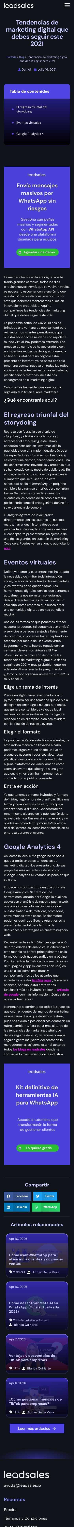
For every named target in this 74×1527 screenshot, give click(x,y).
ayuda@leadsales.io (22, 1485)
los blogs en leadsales (29, 1049)
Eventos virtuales (28, 123)
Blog (21, 57)
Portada (11, 57)
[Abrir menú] (67, 5)
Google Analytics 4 (30, 134)
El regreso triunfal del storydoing (31, 109)
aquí (7, 548)
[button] (17, 1196)
